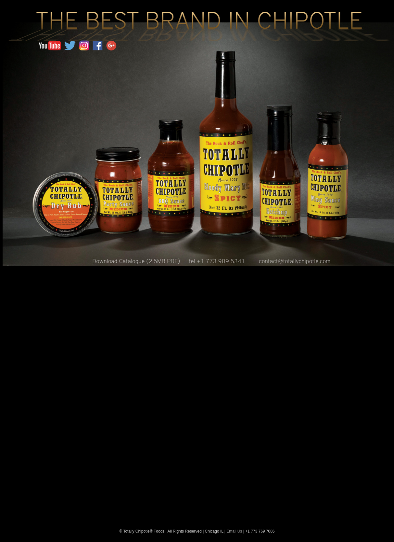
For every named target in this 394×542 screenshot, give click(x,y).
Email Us (234, 531)
